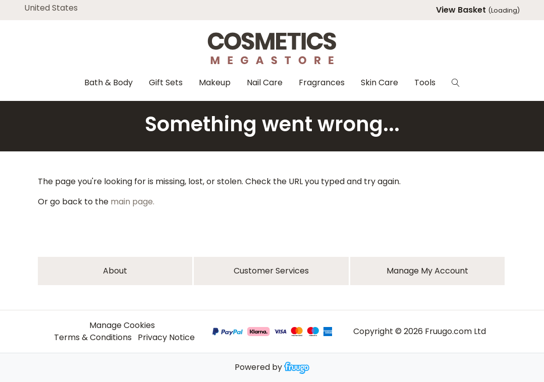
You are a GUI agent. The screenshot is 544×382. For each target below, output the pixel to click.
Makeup (215, 82)
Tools (425, 82)
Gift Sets (166, 82)
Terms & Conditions (93, 337)
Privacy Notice (166, 337)
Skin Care (379, 82)
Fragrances (322, 82)
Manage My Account (427, 271)
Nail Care (265, 82)
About (115, 271)
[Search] (456, 83)
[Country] (66, 8)
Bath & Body (108, 82)
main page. (132, 201)
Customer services (271, 271)
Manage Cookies (122, 325)
